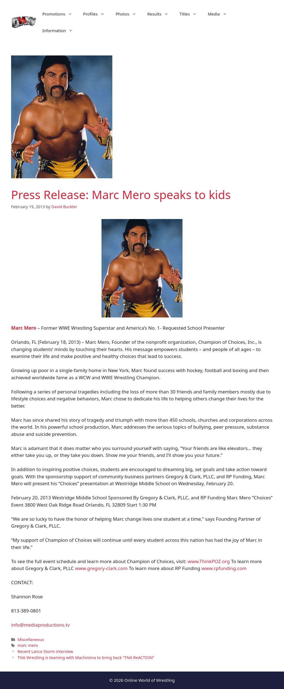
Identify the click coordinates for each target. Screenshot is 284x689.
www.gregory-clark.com (101, 568)
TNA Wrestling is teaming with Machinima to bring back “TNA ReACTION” (85, 657)
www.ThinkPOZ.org (209, 561)
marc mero (27, 645)
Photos (129, 14)
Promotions (60, 14)
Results (160, 14)
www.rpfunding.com (224, 568)
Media (220, 14)
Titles (190, 14)
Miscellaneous (30, 639)
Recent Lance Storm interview (45, 651)
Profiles (96, 14)
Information (60, 30)
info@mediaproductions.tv (40, 625)
